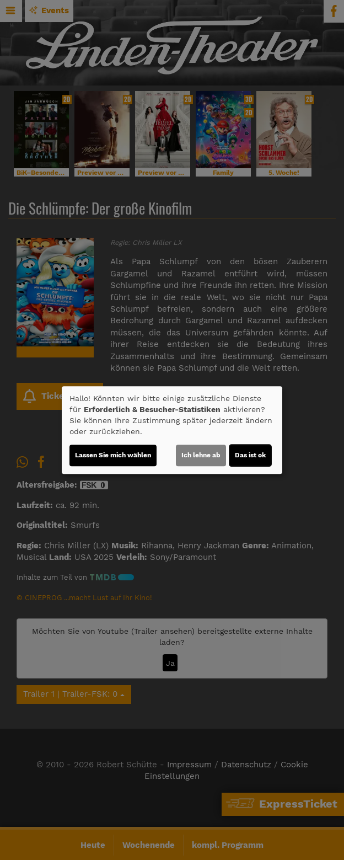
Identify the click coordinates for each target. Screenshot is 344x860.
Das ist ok (250, 455)
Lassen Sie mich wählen (113, 455)
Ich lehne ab (201, 455)
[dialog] (172, 430)
